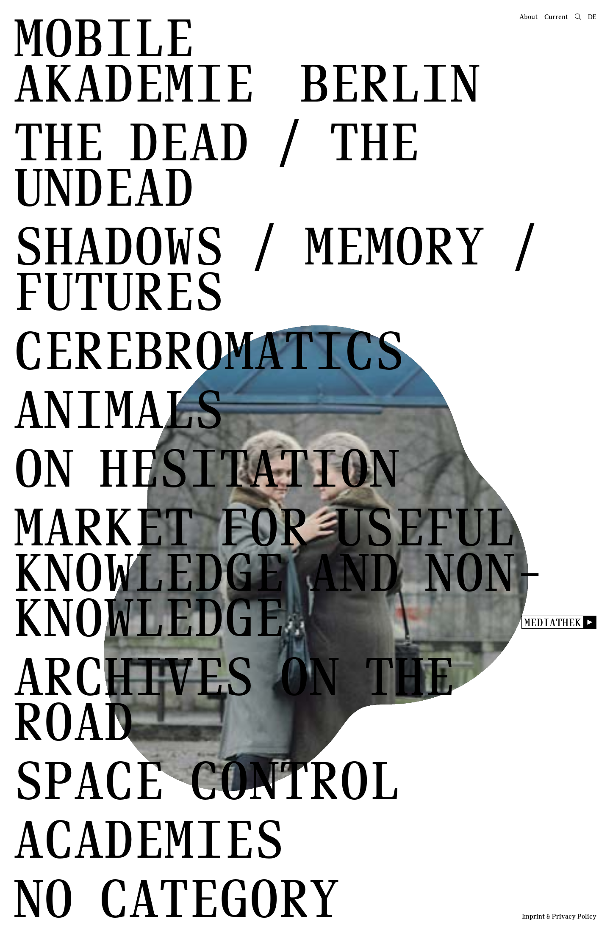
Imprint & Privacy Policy (559, 916)
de (592, 16)
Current (556, 16)
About (528, 16)
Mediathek (552, 622)
